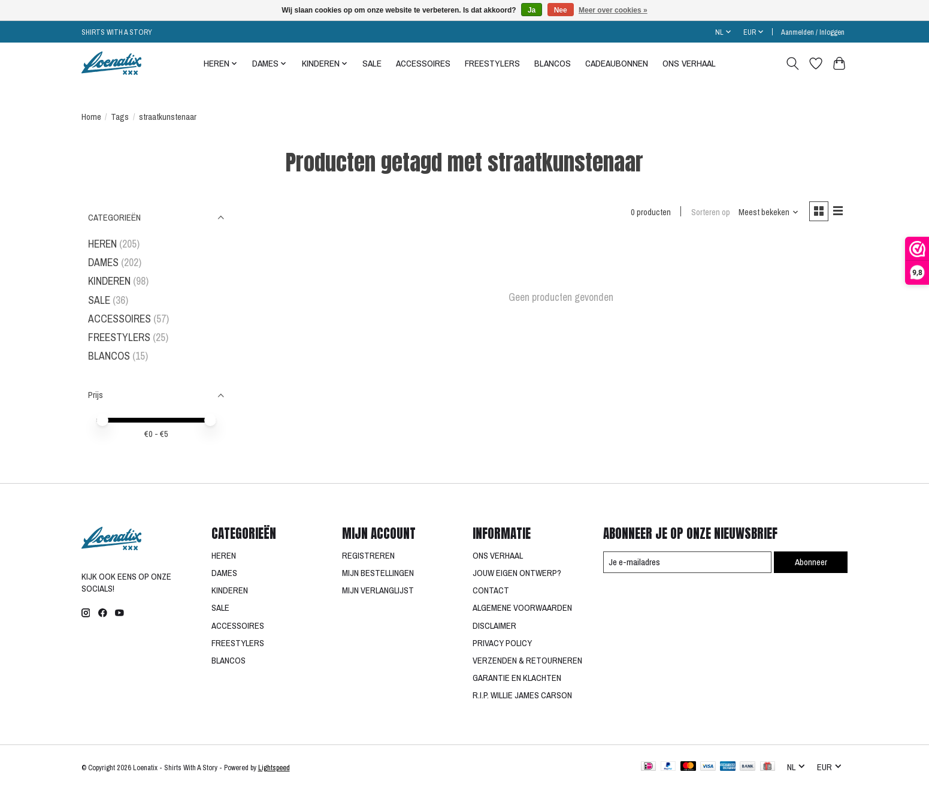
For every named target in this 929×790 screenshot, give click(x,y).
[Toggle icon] (792, 63)
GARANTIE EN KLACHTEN (517, 678)
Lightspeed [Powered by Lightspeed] (274, 767)
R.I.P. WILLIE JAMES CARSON (522, 695)
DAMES (103, 262)
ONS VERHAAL (689, 63)
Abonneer (810, 562)
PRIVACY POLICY (502, 643)
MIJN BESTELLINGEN (378, 573)
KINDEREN (109, 281)
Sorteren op (708, 213)
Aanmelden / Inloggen (813, 32)
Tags (120, 117)
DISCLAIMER (494, 626)
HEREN (102, 244)
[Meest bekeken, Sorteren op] (766, 213)
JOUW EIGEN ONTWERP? (517, 573)
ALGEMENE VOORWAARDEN (522, 608)
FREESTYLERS (492, 63)
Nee (560, 10)
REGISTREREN (368, 556)
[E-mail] (685, 562)
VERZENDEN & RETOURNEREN (527, 661)
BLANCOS (552, 63)
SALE (372, 63)
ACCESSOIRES (423, 63)
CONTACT (491, 590)
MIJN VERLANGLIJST (378, 590)
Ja (531, 10)
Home (91, 117)
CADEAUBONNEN (616, 63)
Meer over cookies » (613, 10)
